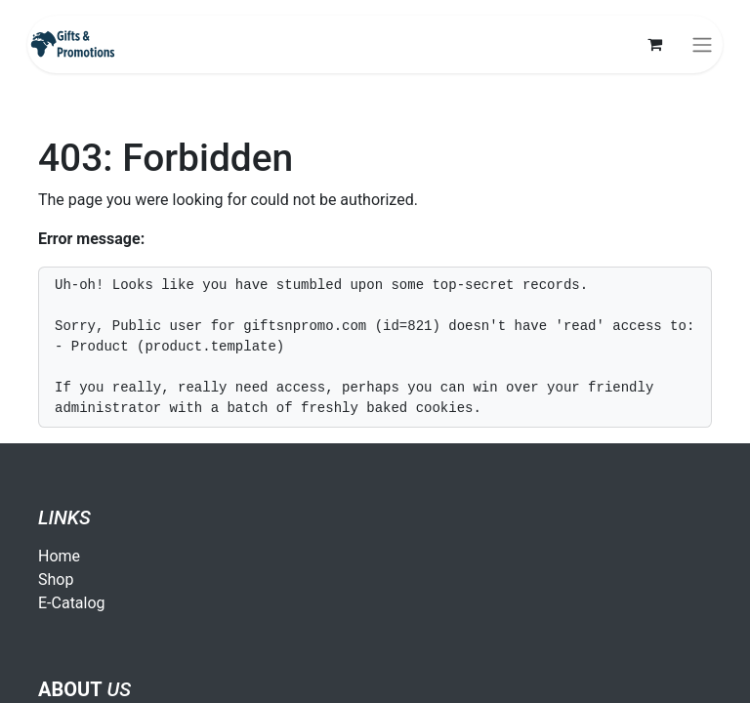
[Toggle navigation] (702, 44)
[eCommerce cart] (654, 43)
